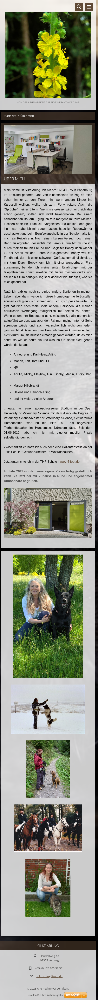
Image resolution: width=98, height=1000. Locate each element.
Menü (89, 7)
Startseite (10, 116)
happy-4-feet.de (69, 461)
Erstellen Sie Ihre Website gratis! (45, 995)
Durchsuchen (79, 7)
